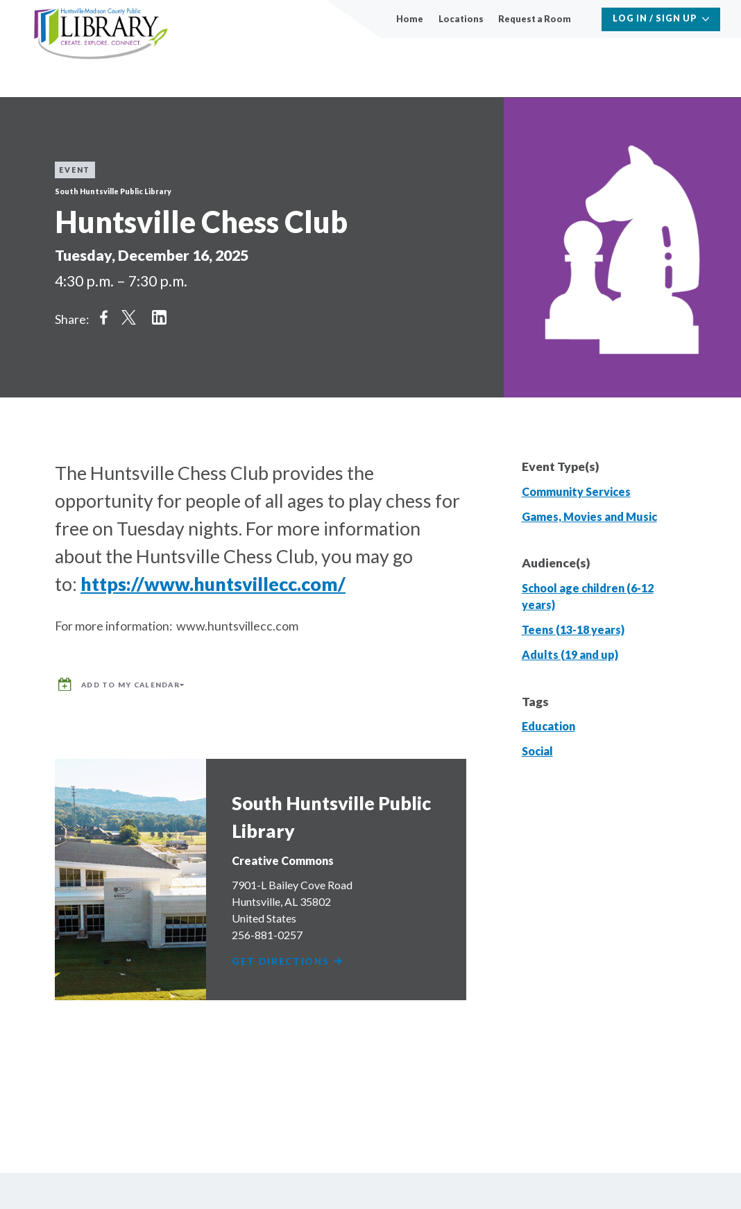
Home (409, 19)
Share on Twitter (129, 317)
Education (548, 725)
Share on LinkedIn (159, 317)
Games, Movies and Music (589, 516)
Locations (461, 19)
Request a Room (534, 19)
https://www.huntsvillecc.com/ (213, 584)
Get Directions (290, 955)
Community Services (576, 491)
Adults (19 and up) (570, 654)
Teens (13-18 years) (573, 629)
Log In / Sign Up (655, 18)
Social (537, 750)
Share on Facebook (103, 317)
